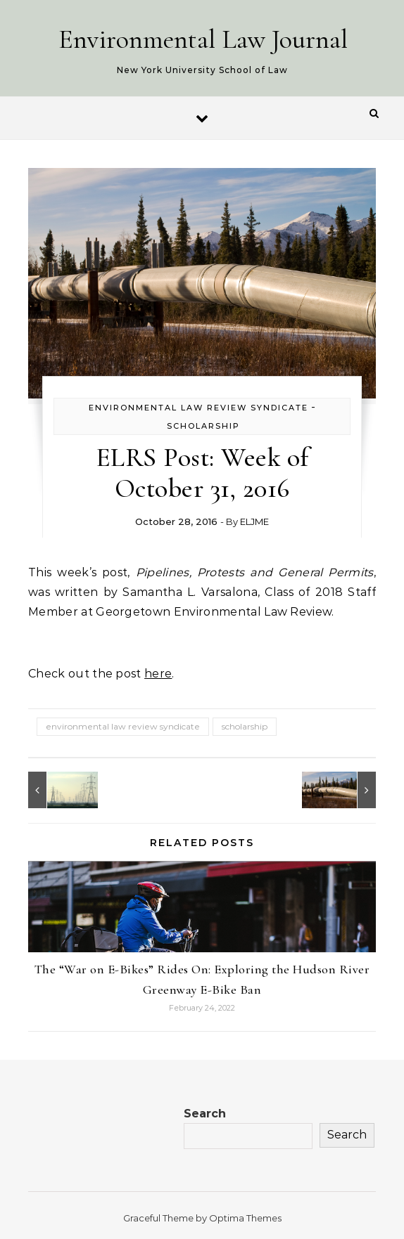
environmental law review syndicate (123, 726)
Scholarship (203, 426)
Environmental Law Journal (203, 39)
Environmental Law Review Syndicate (198, 408)
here (158, 673)
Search (205, 1113)
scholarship (244, 726)
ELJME (254, 521)
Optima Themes (245, 1218)
